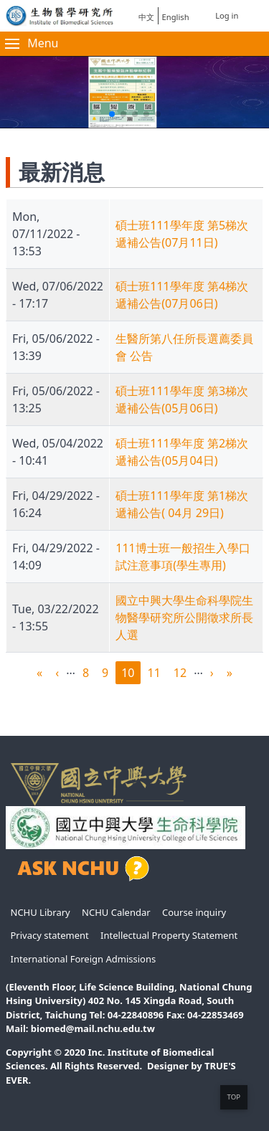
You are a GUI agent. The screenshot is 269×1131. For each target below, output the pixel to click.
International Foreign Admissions (83, 958)
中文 (146, 16)
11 (157, 673)
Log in (226, 15)
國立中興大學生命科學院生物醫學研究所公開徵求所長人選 (184, 617)
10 (130, 674)
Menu (31, 43)
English (175, 16)
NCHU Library (40, 912)
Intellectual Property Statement (168, 935)
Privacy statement (50, 935)
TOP (233, 1097)
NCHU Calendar (116, 912)
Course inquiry (194, 912)
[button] (112, 114)
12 (183, 673)
